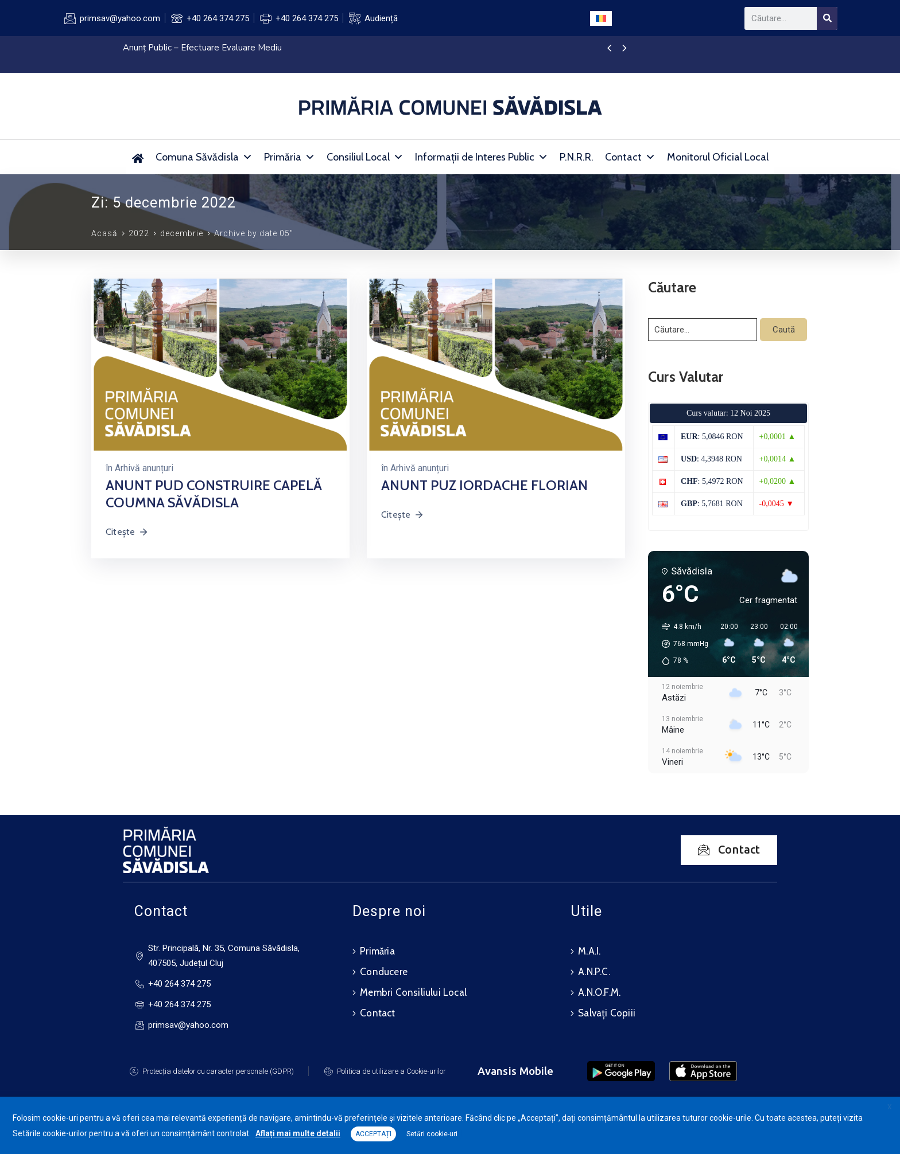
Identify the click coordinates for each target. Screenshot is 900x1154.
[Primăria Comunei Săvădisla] (138, 157)
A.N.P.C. (594, 971)
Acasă (104, 233)
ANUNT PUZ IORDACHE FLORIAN (484, 485)
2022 (139, 233)
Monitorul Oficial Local (718, 157)
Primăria (289, 157)
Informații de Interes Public (481, 157)
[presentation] (609, 49)
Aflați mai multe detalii (297, 1133)
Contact (630, 157)
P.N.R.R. (576, 157)
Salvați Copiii (606, 1013)
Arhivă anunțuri (144, 468)
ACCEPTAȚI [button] (373, 1134)
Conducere (384, 971)
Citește (127, 531)
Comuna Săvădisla (204, 157)
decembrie (181, 233)
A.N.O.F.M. (599, 992)
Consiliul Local (365, 157)
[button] (681, 644)
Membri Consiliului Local (413, 992)
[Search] (827, 18)
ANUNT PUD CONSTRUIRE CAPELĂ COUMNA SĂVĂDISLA (214, 494)
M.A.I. (589, 951)
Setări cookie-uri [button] (431, 1134)
